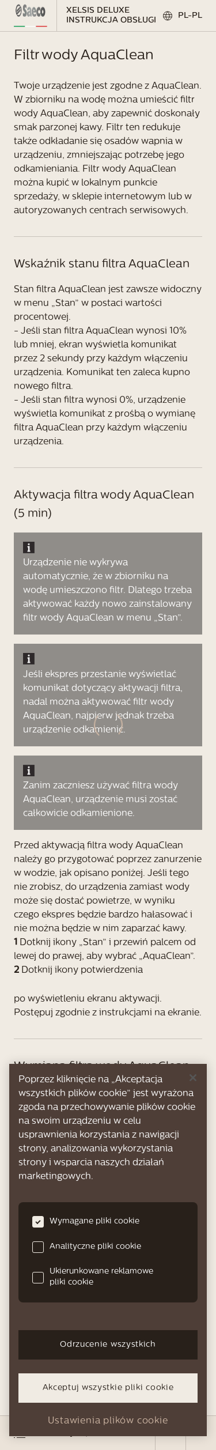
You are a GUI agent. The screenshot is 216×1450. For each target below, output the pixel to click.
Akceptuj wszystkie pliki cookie (108, 1388)
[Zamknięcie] (193, 1077)
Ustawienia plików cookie (108, 1421)
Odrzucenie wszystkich (108, 1345)
